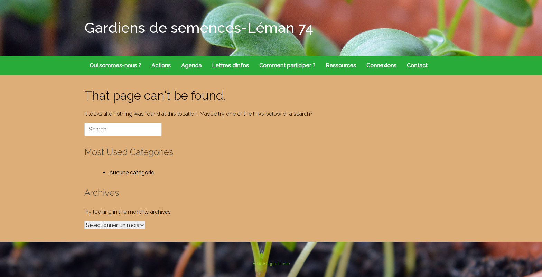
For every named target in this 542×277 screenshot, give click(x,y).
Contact (417, 65)
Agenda (191, 65)
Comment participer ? (287, 65)
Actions (161, 65)
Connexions (381, 65)
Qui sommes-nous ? (115, 65)
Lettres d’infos (230, 65)
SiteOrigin (266, 263)
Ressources (341, 65)
